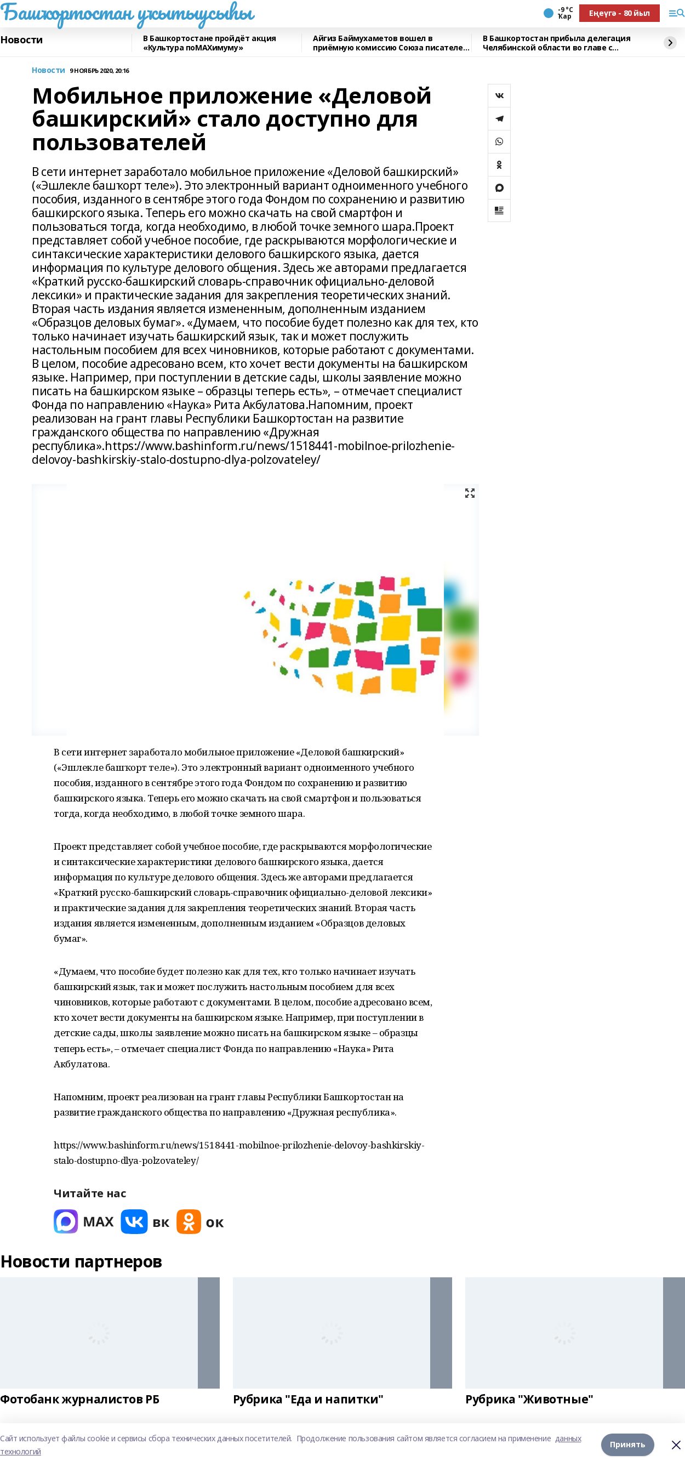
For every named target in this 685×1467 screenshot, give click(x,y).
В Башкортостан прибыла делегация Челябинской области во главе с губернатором (557, 43)
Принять (628, 1445)
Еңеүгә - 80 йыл (619, 13)
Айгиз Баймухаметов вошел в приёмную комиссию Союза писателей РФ (390, 43)
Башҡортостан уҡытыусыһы (126, 11)
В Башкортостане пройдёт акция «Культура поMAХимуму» (209, 43)
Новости (21, 40)
